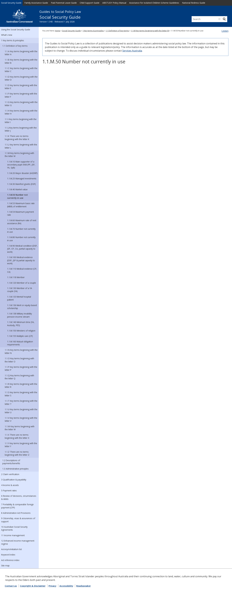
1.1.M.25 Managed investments (21, 178)
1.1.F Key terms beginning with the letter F (21, 95)
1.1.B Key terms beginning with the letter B (21, 61)
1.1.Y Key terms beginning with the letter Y (21, 445)
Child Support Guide (89, 2)
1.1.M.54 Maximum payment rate (20, 213)
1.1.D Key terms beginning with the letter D (21, 78)
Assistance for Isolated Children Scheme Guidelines (154, 2)
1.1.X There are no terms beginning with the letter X (17, 436)
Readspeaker (83, 585)
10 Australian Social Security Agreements (14, 528)
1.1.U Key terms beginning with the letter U (21, 411)
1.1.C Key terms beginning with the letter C (21, 70)
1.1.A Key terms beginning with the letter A (21, 53)
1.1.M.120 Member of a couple (21, 282)
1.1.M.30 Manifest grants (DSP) (21, 184)
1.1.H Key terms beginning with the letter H (21, 112)
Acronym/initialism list (11, 549)
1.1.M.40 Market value (17, 189)
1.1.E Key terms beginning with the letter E (21, 87)
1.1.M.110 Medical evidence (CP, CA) (22, 270)
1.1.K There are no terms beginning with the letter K (17, 137)
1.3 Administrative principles (15, 468)
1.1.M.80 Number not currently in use (21, 239)
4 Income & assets (10, 485)
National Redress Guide (193, 2)
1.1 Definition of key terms (15, 45)
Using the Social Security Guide (15, 29)
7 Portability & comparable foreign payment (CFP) (17, 506)
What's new (6, 34)
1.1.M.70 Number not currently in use (21, 230)
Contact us (11, 585)
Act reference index (10, 560)
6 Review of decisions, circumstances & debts (18, 497)
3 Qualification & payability (13, 479)
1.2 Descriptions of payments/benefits (11, 462)
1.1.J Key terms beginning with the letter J (21, 129)
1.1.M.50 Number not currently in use (17, 196)
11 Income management (13, 535)
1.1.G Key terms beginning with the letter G (21, 104)
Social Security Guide (11, 2)
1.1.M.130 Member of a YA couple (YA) (19, 290)
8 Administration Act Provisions (16, 513)
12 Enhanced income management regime (17, 542)
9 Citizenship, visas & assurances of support (18, 520)
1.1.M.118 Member (16, 277)
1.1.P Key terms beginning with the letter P (21, 368)
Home (57, 30)
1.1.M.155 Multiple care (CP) (20, 336)
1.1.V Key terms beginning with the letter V (21, 419)
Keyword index (8, 554)
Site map (5, 565)
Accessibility (66, 585)
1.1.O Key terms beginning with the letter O (19, 360)
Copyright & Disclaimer (32, 585)
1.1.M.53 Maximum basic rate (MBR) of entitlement (21, 205)
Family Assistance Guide (36, 2)
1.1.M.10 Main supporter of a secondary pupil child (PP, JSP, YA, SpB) (21, 164)
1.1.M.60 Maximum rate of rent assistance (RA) (21, 222)
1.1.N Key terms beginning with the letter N (21, 351)
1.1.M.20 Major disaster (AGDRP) (22, 173)
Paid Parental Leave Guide (64, 2)
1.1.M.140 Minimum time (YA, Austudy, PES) (20, 324)
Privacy (52, 585)
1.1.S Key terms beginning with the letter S (21, 394)
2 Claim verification (10, 474)
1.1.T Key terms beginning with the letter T (21, 402)
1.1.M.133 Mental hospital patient (19, 298)
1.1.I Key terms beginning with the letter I (21, 121)
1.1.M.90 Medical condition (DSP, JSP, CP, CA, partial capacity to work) (22, 248)
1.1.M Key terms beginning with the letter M (19, 155)
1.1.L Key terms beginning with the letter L (21, 146)
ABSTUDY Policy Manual (114, 2)
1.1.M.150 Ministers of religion (21, 330)
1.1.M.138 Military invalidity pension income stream (19, 315)
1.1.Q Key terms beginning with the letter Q (19, 377)
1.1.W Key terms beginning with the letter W (19, 428)
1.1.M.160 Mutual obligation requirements (20, 343)
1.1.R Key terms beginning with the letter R (21, 385)
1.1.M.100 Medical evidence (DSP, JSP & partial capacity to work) (21, 260)
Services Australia (132, 50)
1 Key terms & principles (12, 40)
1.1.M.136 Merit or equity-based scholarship (22, 307)
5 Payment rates (9, 490)
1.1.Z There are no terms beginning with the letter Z (17, 453)
